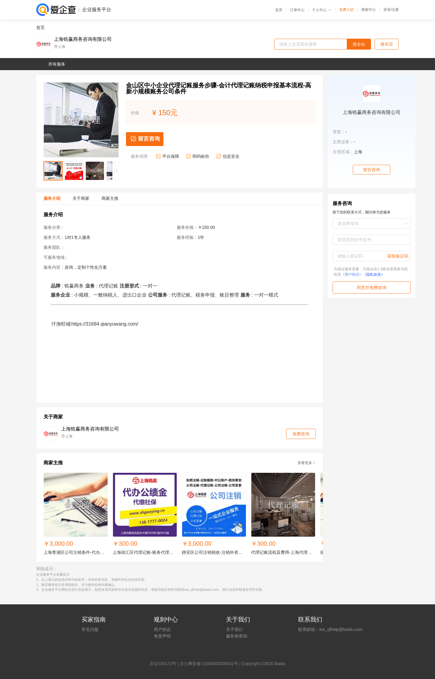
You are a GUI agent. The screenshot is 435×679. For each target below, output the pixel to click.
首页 (278, 10)
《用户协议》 (352, 274)
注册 (395, 10)
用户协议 (162, 629)
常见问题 (90, 629)
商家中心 (368, 9)
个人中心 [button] (322, 10)
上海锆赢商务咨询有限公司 (83, 39)
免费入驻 (346, 9)
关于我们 (234, 629)
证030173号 (165, 663)
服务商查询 (236, 636)
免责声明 (162, 636)
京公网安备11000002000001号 (209, 663)
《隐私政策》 (374, 274)
